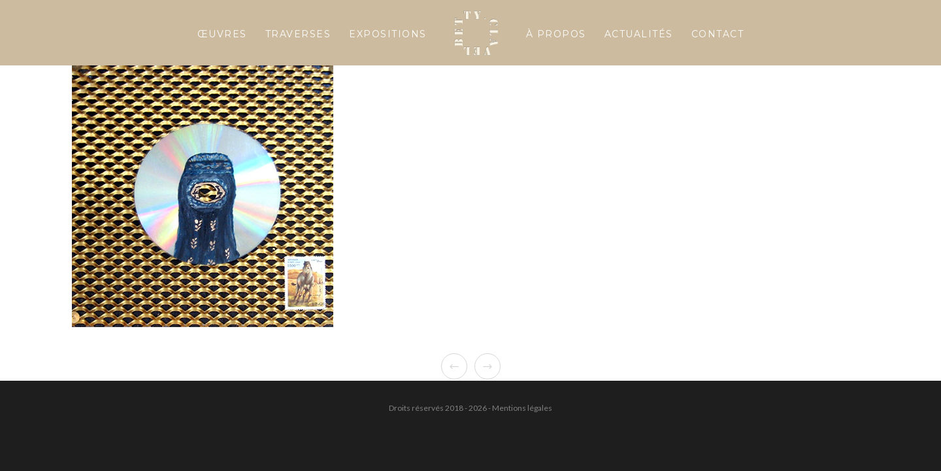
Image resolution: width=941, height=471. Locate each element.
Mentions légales (522, 408)
